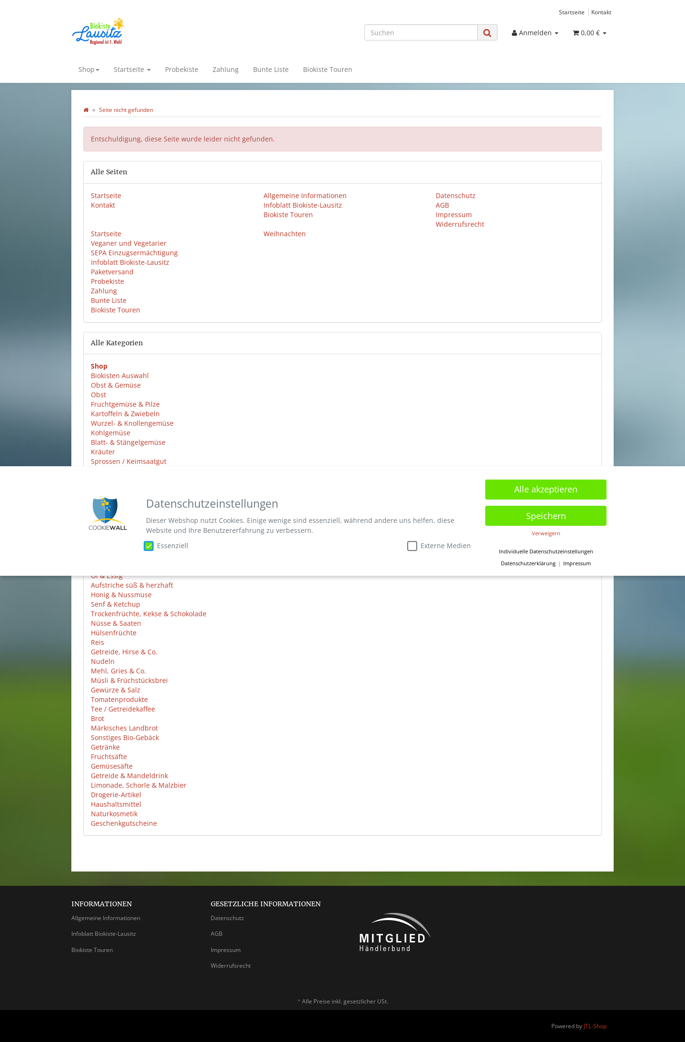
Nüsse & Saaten (116, 623)
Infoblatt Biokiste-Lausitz (303, 205)
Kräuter (103, 451)
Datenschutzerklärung (528, 563)
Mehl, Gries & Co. (118, 670)
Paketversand (112, 271)
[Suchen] (421, 32)
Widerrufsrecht (460, 224)
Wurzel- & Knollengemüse (132, 423)
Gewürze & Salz (115, 689)
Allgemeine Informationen (305, 195)
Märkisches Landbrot (124, 727)
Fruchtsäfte (109, 756)
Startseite (572, 12)
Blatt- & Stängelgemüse (128, 442)
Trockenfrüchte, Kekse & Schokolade (148, 613)
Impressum (454, 214)
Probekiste (181, 69)
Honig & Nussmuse (121, 594)
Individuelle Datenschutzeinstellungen (546, 551)
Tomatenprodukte (119, 699)
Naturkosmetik (114, 813)
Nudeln (103, 661)
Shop (88, 69)
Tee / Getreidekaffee (123, 708)
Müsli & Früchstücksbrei (129, 680)
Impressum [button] (577, 563)
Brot (97, 718)
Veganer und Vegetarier (128, 243)
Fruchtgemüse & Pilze (125, 404)
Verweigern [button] (546, 533)
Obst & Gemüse (116, 385)
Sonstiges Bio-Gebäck (125, 737)
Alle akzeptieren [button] (545, 489)
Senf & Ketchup (115, 604)
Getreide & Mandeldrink (129, 775)
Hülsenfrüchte (114, 632)
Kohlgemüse (110, 432)
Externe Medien (439, 546)
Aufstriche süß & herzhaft (132, 585)
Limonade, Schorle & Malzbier (138, 785)
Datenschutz (456, 195)
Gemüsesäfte (112, 766)
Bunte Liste (271, 69)
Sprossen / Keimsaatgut (128, 461)
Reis (97, 642)
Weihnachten (285, 233)
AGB (442, 205)
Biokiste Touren (327, 69)
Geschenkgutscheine (124, 823)
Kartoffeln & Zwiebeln (125, 413)
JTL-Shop (595, 1026)
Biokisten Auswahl (120, 375)
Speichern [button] (546, 515)
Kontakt (601, 12)
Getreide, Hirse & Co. (124, 651)
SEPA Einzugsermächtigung (134, 252)
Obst (98, 394)
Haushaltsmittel (116, 804)
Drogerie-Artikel (116, 794)
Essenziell (166, 546)
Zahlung (226, 69)
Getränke (105, 746)
